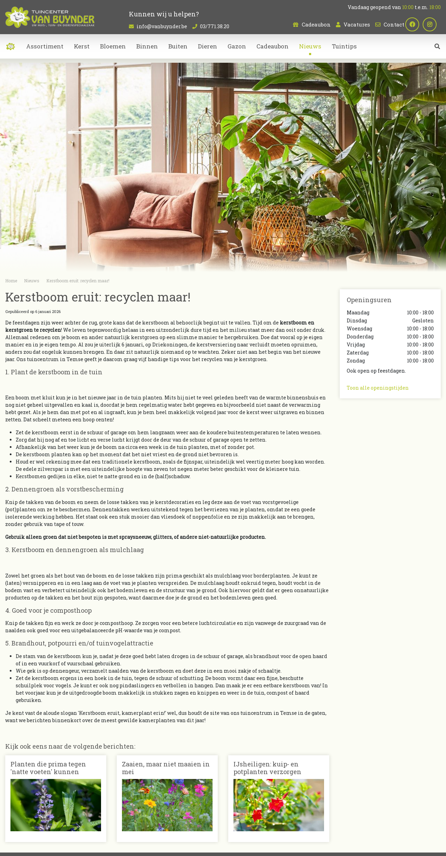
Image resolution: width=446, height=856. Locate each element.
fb (416, 24)
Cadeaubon (316, 24)
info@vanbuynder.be (162, 26)
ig (434, 24)
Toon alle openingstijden (378, 387)
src (437, 50)
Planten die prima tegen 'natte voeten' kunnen (48, 768)
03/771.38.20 (214, 26)
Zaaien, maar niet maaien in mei (166, 768)
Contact (394, 24)
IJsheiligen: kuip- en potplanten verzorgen (267, 768)
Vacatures (357, 24)
